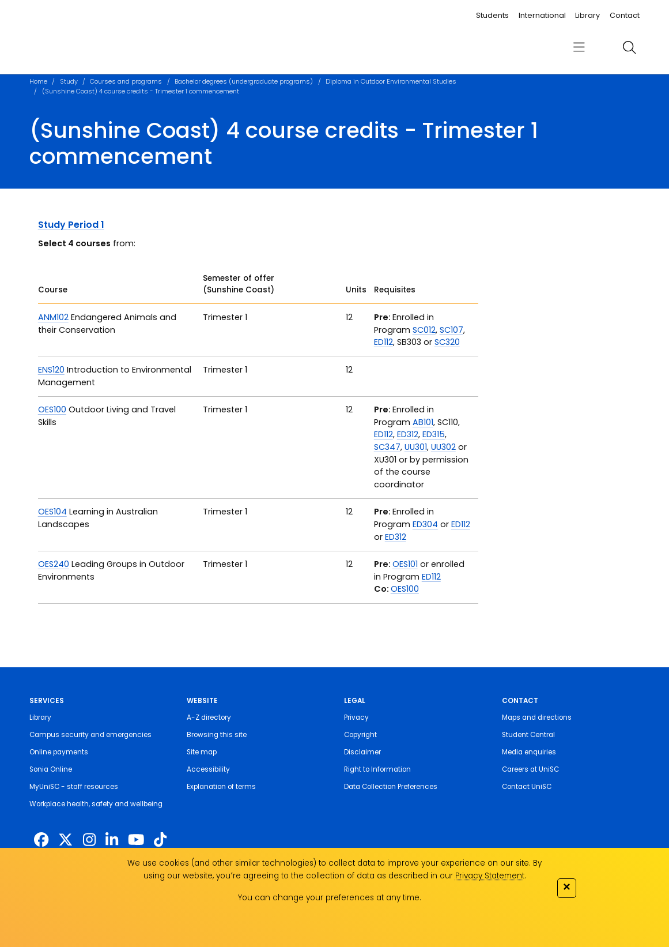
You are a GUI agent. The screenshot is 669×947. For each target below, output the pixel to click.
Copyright (360, 734)
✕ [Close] (566, 886)
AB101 (423, 422)
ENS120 (51, 369)
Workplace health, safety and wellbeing (95, 804)
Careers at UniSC (530, 769)
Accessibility (208, 769)
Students (492, 15)
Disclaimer (362, 752)
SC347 (387, 447)
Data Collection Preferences (390, 786)
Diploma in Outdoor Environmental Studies (391, 81)
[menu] (578, 47)
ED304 (425, 524)
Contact (625, 15)
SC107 (451, 330)
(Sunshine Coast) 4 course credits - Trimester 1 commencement (140, 91)
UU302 (443, 447)
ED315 (433, 434)
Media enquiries (529, 752)
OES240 (53, 564)
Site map (202, 752)
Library (587, 15)
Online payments (58, 752)
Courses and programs (126, 81)
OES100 (52, 409)
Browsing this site (217, 734)
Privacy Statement (489, 875)
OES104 (52, 511)
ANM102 (53, 317)
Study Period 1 (71, 224)
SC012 (424, 330)
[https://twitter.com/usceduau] (65, 839)
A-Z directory (209, 717)
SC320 (447, 342)
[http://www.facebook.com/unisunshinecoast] (41, 839)
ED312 (407, 434)
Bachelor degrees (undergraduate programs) (244, 81)
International (542, 15)
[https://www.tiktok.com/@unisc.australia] (160, 839)
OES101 (405, 564)
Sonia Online (50, 769)
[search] (629, 47)
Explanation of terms (221, 786)
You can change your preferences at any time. (329, 897)
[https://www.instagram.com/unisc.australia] (89, 839)
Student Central (528, 734)
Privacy (356, 717)
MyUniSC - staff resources (73, 786)
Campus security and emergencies (90, 734)
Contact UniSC (526, 786)
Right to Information (377, 769)
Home (38, 81)
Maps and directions (537, 717)
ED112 (383, 342)
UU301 (416, 447)
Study (69, 81)
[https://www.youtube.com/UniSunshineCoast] (136, 839)
